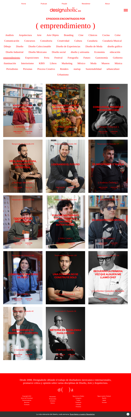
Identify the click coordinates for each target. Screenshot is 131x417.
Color (118, 35)
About (107, 4)
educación (115, 52)
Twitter (78, 400)
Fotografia (73, 57)
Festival (58, 57)
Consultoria (46, 40)
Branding (68, 35)
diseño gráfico (115, 46)
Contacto (26, 404)
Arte (39, 35)
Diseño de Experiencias (68, 46)
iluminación (10, 63)
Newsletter (86, 4)
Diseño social (59, 52)
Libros (53, 63)
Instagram (78, 398)
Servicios (26, 402)
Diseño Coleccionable (39, 46)
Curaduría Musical (112, 40)
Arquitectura (25, 35)
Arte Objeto (53, 35)
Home (23, 4)
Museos (106, 63)
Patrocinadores (26, 400)
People (64, 4)
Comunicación (11, 40)
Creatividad (63, 40)
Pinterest (78, 406)
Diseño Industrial (14, 52)
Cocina (106, 35)
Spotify (104, 398)
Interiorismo (27, 63)
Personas (27, 69)
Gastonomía (101, 57)
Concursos (29, 40)
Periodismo (12, 69)
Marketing (67, 63)
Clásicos (93, 35)
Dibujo (7, 46)
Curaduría (92, 40)
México (81, 63)
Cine (81, 35)
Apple (104, 400)
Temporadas (52, 399)
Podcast (44, 4)
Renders (64, 69)
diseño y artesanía (80, 52)
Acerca (53, 403)
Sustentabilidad (94, 69)
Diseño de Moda (93, 46)
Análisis (9, 35)
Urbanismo (63, 74)
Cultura (78, 40)
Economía (99, 52)
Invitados (52, 401)
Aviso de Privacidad (27, 398)
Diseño (19, 46)
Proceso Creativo (46, 69)
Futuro (86, 57)
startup (77, 69)
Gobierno (118, 57)
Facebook (78, 402)
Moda (93, 63)
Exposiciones (32, 57)
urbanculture (113, 69)
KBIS (42, 63)
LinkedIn (78, 404)
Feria (46, 57)
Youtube (104, 402)
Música (118, 63)
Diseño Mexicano (38, 52)
